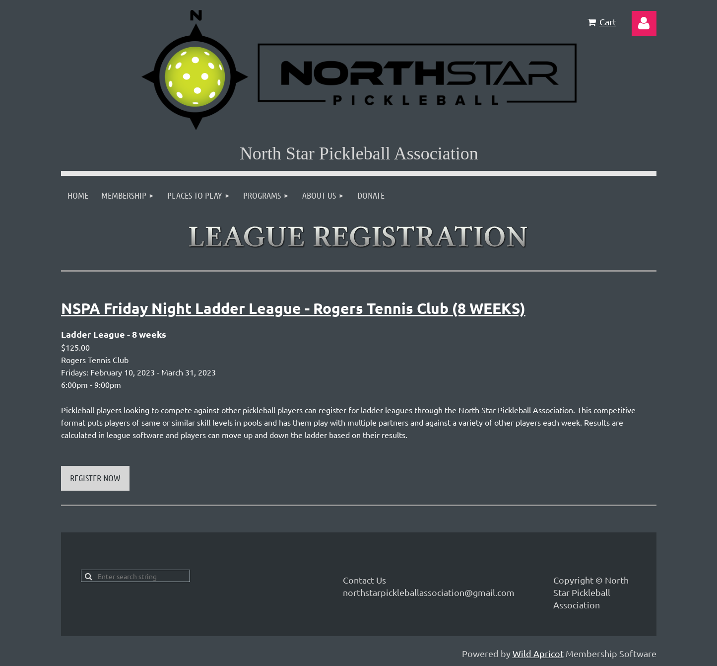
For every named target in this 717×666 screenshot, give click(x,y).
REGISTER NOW (95, 477)
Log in (644, 23)
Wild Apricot (538, 653)
